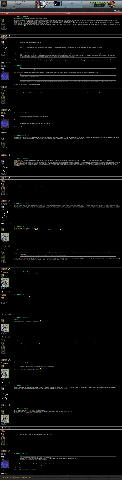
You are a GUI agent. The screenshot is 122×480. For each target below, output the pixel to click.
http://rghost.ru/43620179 (19, 228)
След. (120, 8)
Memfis (2, 15)
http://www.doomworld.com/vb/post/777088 (43, 436)
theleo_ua (3, 65)
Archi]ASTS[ (3, 294)
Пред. (108, 8)
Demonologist (4, 38)
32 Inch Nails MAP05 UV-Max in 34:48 (30, 410)
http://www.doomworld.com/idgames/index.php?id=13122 (27, 50)
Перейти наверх (70, 475)
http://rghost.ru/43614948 (19, 161)
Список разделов (5, 10)
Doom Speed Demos (14, 10)
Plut (2, 226)
